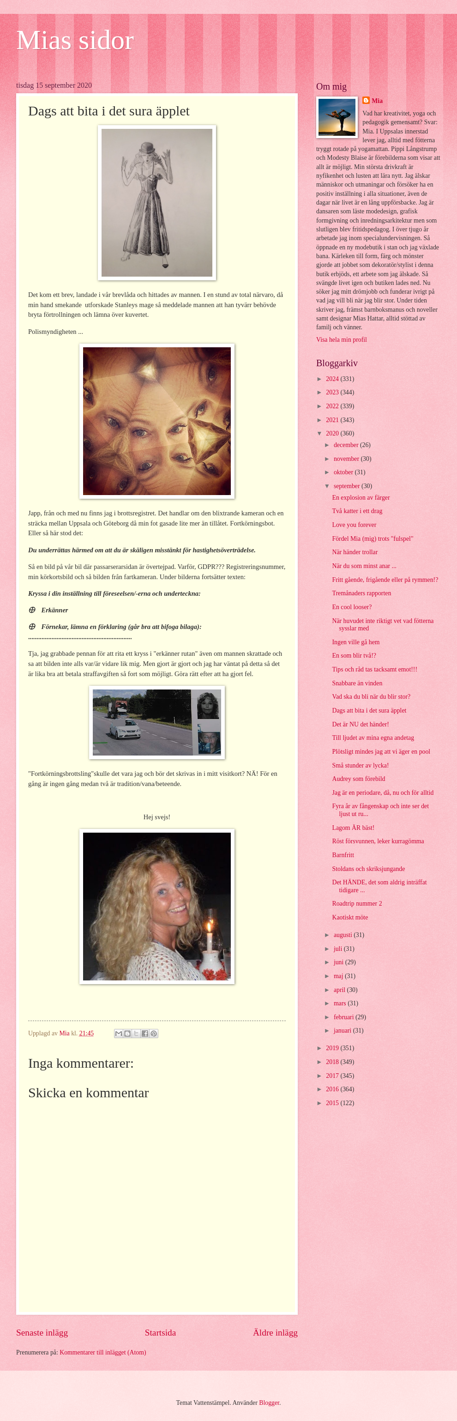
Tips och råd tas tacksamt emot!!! (374, 669)
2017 (333, 1075)
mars (341, 1003)
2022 (333, 406)
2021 (333, 420)
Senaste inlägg (42, 1332)
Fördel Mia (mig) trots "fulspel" (372, 538)
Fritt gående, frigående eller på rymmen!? (385, 579)
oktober (344, 472)
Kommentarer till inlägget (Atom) (103, 1352)
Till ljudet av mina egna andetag (373, 737)
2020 (333, 433)
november (347, 458)
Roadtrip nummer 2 (357, 903)
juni (339, 962)
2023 (333, 392)
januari (343, 1030)
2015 (333, 1103)
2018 (333, 1061)
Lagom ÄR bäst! (353, 827)
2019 (333, 1048)
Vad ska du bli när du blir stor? (371, 696)
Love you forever (354, 524)
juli (339, 948)
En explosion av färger (361, 497)
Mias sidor (75, 39)
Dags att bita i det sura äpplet (369, 710)
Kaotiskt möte (350, 917)
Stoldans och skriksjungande (368, 868)
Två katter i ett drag (357, 511)
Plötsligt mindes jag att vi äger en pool (381, 751)
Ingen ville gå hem (355, 642)
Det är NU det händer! (360, 724)
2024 (333, 378)
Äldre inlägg (275, 1332)
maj (339, 976)
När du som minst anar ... (364, 565)
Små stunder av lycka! (360, 765)
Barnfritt (343, 855)
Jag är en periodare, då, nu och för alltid (382, 792)
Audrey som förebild (358, 778)
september (347, 486)
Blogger (269, 1402)
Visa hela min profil (341, 339)
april (340, 989)
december (347, 444)
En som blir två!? (354, 655)
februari (344, 1017)
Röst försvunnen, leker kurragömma (378, 841)
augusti (344, 934)
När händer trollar (355, 552)
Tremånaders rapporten (361, 593)
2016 (333, 1089)
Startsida (160, 1332)
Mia (377, 100)
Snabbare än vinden (357, 683)
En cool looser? (352, 607)
